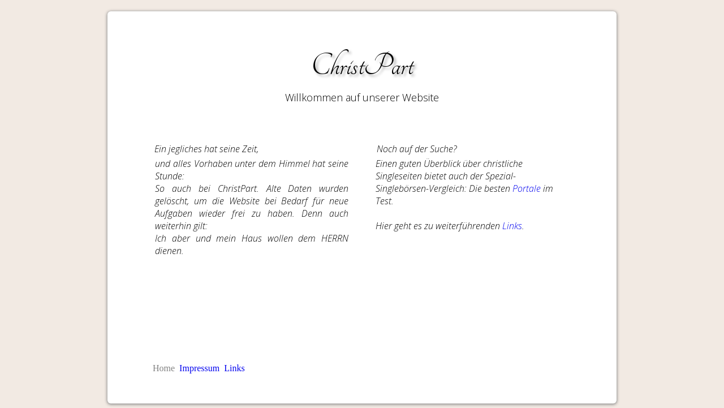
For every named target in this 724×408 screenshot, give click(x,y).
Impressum (199, 368)
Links (512, 226)
